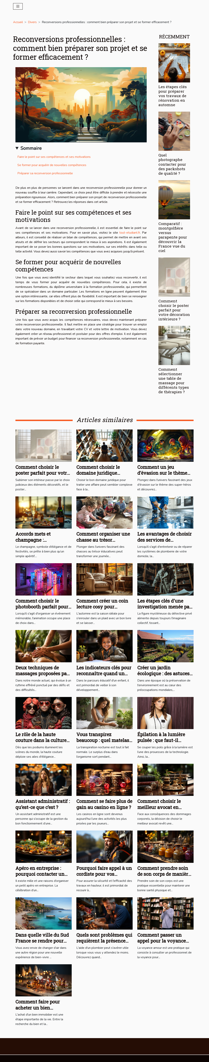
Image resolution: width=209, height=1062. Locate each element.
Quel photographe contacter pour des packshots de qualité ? (172, 164)
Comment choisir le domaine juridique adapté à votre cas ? (98, 473)
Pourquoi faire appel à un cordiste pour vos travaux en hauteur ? (104, 874)
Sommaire (31, 148)
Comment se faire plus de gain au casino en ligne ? (104, 804)
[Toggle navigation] (18, 6)
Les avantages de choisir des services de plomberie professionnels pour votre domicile (165, 543)
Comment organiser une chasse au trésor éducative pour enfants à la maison (103, 543)
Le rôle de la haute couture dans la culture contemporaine (40, 740)
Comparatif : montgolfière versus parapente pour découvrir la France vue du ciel (172, 237)
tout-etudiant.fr (129, 232)
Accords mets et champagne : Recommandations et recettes (38, 543)
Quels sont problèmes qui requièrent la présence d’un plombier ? (104, 941)
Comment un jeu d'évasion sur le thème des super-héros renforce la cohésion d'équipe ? (164, 476)
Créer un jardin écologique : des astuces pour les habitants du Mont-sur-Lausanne (163, 676)
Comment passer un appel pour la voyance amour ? (161, 941)
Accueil (18, 22)
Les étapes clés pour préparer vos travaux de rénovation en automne (172, 95)
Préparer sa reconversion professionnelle (45, 173)
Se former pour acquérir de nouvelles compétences (51, 165)
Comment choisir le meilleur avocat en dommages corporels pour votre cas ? (160, 810)
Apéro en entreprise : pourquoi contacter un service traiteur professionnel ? (39, 877)
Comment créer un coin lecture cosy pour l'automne (102, 607)
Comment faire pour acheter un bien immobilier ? (37, 1008)
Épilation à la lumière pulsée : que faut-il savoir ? (161, 740)
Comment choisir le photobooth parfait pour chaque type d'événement (41, 610)
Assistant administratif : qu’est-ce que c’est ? (42, 804)
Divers (32, 22)
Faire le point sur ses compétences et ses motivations (54, 157)
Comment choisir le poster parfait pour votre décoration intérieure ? (174, 309)
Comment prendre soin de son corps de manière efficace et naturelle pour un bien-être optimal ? (164, 877)
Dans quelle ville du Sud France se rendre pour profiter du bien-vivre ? (42, 941)
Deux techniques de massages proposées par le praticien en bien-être (42, 673)
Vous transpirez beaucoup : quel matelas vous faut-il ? (102, 740)
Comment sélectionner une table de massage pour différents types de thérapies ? (173, 380)
